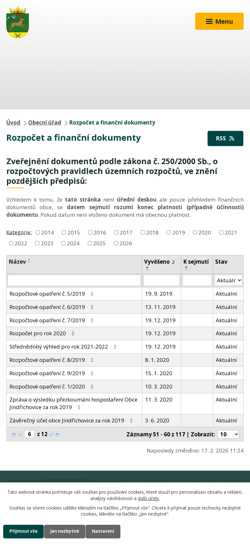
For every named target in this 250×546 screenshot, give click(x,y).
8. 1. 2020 (157, 359)
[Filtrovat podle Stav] (228, 280)
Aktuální (226, 293)
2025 (99, 243)
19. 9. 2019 (158, 293)
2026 (125, 243)
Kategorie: (19, 231)
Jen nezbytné (67, 531)
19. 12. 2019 (160, 320)
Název (17, 261)
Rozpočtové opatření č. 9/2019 (53, 373)
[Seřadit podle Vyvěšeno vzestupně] (147, 267)
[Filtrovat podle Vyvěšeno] (161, 280)
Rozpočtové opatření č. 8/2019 (53, 359)
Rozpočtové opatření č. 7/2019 (53, 320)
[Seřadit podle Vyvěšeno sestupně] (147, 269)
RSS (225, 138)
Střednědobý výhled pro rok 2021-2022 (64, 346)
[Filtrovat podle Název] (74, 280)
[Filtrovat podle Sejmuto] (197, 280)
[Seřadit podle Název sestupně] (29, 261)
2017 (126, 232)
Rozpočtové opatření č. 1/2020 (53, 386)
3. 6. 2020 (157, 420)
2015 (73, 232)
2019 (178, 232)
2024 (73, 243)
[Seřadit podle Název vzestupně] (29, 259)
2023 (47, 243)
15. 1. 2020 (158, 373)
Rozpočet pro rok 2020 (43, 333)
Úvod (13, 122)
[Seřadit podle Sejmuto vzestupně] (186, 267)
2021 (231, 232)
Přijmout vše (24, 531)
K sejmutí (196, 261)
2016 (99, 232)
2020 (204, 232)
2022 (21, 243)
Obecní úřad (44, 122)
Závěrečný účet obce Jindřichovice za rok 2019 (72, 420)
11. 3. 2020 (158, 399)
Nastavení (107, 531)
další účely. (149, 498)
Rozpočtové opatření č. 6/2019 (53, 307)
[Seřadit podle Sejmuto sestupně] (186, 269)
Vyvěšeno (159, 261)
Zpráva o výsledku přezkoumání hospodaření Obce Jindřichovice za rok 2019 (74, 403)
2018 (152, 232)
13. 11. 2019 (160, 307)
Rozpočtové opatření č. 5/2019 (53, 293)
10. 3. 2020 (158, 386)
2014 (47, 232)
